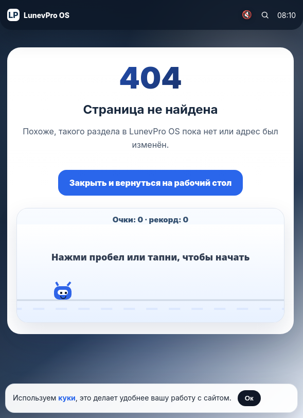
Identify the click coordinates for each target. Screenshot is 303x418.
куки (67, 397)
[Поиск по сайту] (265, 15)
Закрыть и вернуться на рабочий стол (150, 183)
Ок (249, 398)
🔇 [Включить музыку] (247, 14)
